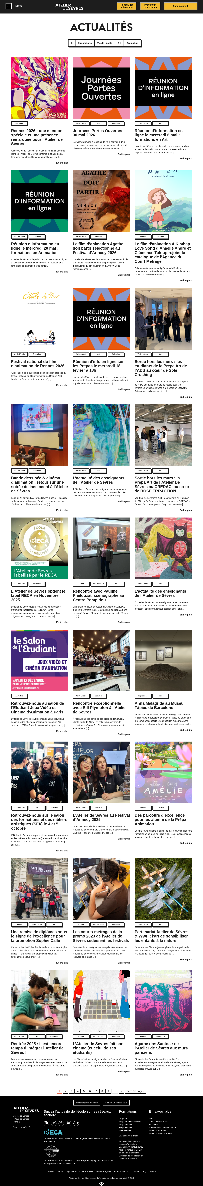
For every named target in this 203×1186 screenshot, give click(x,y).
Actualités (153, 1120)
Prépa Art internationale (130, 1117)
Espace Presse (86, 1167)
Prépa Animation (126, 1120)
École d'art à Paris (157, 1126)
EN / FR (152, 1167)
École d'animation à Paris (160, 1128)
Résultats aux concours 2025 (162, 1123)
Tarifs (151, 1114)
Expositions (142, 691)
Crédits (60, 1167)
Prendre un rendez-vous (116, 1098)
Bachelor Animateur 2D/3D (131, 1142)
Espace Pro (71, 1167)
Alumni (143, 232)
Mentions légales (103, 1167)
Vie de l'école (81, 119)
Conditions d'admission (159, 1117)
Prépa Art (123, 1114)
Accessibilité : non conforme (126, 1167)
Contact (50, 1167)
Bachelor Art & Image (128, 1131)
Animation (19, 119)
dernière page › (135, 1086)
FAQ (144, 1167)
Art (98, 119)
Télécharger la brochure (87, 1098)
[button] (101, 1184)
